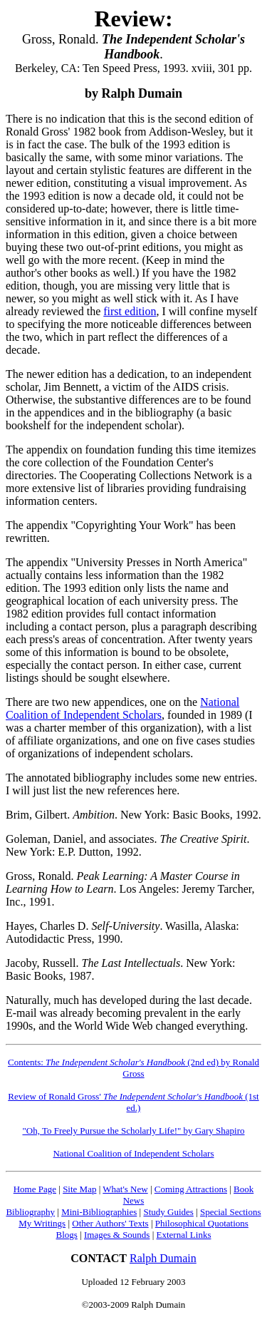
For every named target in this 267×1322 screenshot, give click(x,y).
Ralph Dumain (163, 1258)
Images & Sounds (117, 1234)
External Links (184, 1234)
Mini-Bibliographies (99, 1211)
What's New (125, 1189)
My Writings (42, 1223)
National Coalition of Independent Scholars (122, 708)
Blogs (67, 1234)
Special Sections (230, 1211)
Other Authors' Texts (110, 1223)
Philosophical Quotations (201, 1223)
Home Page (35, 1189)
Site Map (79, 1189)
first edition (129, 311)
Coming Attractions (191, 1189)
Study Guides (168, 1211)
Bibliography (30, 1211)
